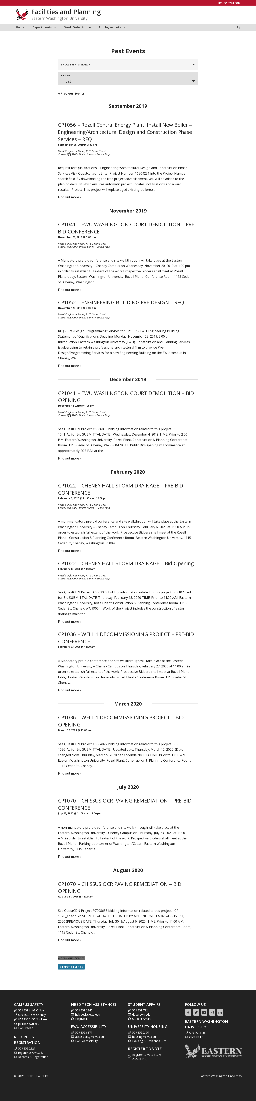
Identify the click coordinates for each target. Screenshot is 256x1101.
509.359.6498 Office (31, 1010)
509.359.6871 (83, 1032)
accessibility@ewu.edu (89, 1037)
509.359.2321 (26, 1048)
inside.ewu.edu (229, 3)
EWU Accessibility (86, 1041)
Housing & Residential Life (149, 1041)
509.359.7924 (140, 1010)
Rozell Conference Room (71, 151)
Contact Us (196, 1037)
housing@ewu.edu (144, 1037)
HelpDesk (81, 1019)
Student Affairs (141, 1019)
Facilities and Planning (66, 11)
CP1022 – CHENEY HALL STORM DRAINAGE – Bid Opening (126, 563)
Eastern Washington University (220, 1076)
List (66, 81)
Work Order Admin (77, 27)
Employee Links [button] (114, 27)
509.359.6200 (197, 1033)
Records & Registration (33, 1057)
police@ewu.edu (28, 1024)
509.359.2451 (140, 1032)
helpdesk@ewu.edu (87, 1014)
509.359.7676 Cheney (32, 1015)
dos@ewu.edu (141, 1014)
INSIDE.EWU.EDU (37, 1076)
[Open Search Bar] (238, 27)
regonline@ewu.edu (31, 1053)
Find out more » (69, 197)
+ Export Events (71, 966)
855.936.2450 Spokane (32, 1019)
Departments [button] (46, 27)
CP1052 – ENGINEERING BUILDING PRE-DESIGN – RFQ (121, 302)
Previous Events (71, 93)
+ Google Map (102, 154)
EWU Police (25, 1028)
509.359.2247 (83, 1010)
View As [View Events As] (65, 75)
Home (20, 27)
